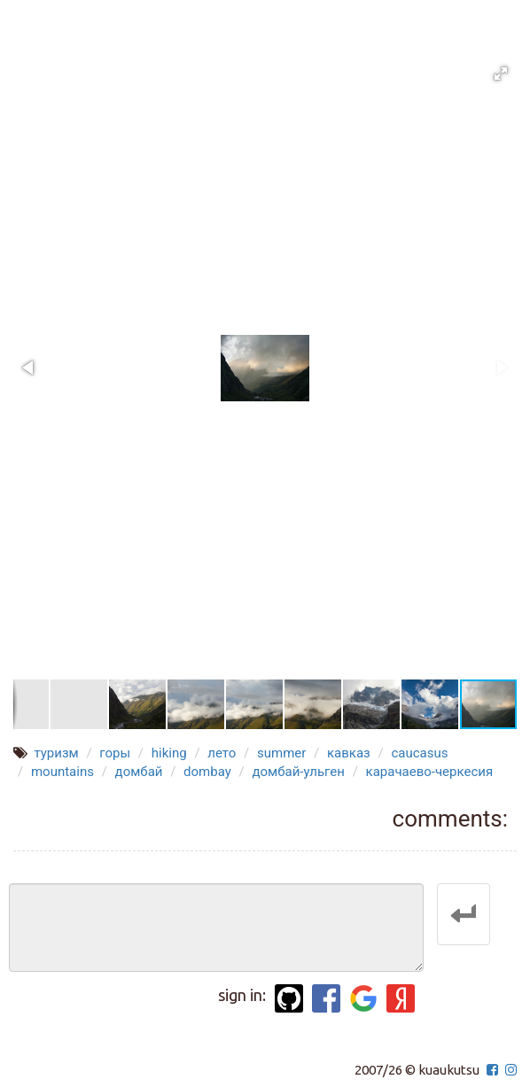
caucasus (419, 753)
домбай (139, 772)
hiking (169, 753)
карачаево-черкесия (430, 772)
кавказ (348, 753)
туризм (56, 753)
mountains (62, 772)
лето (221, 753)
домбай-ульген (299, 772)
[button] (501, 73)
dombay (207, 772)
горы (114, 753)
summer (281, 753)
